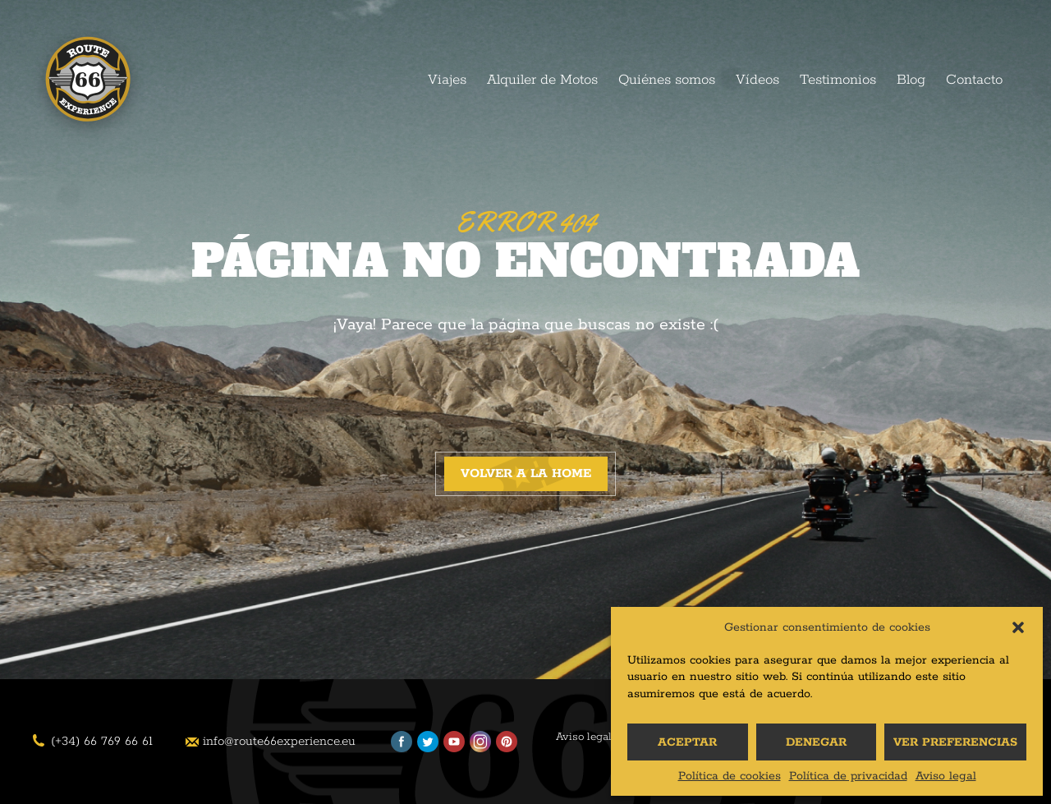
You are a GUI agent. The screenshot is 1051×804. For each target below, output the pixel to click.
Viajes (447, 80)
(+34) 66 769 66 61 (102, 741)
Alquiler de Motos (542, 80)
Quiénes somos (666, 80)
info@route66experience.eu (279, 741)
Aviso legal (946, 776)
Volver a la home (526, 473)
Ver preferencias (955, 742)
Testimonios (838, 80)
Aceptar (687, 742)
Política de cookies (729, 776)
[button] (1018, 627)
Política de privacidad (848, 776)
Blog (911, 80)
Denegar (816, 742)
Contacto (974, 80)
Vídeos (757, 80)
